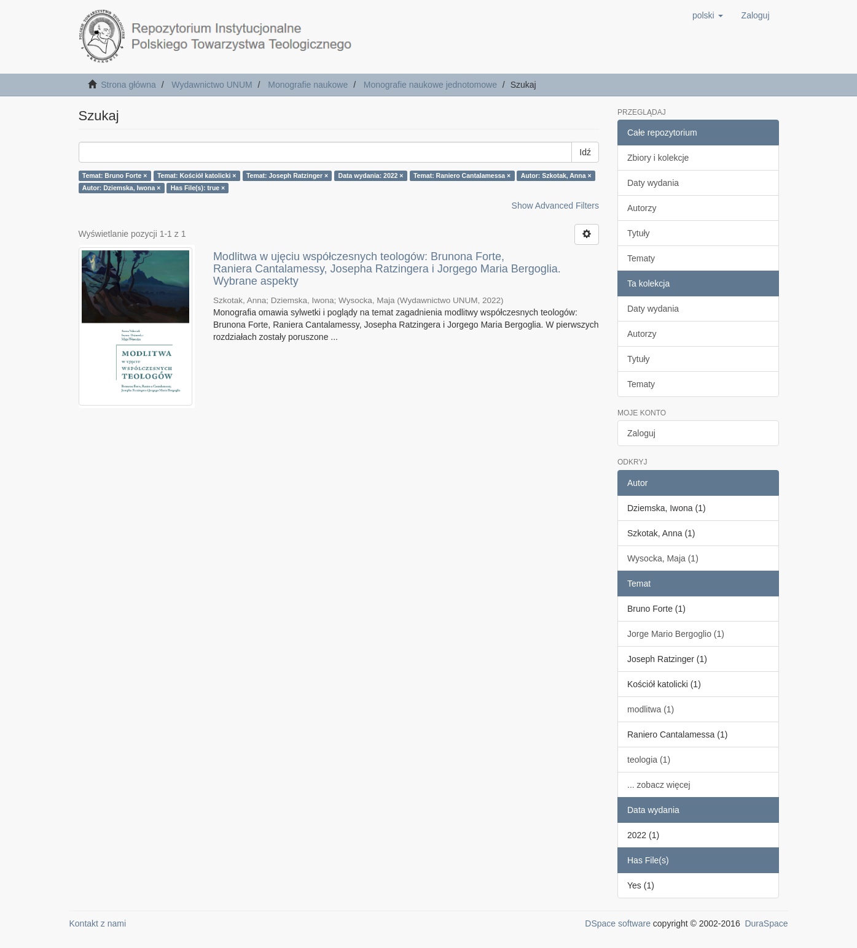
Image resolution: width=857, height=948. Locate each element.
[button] (707, 15)
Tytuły (638, 233)
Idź (585, 152)
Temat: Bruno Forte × (114, 175)
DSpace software (618, 923)
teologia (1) (648, 760)
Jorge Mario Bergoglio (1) (675, 634)
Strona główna (128, 85)
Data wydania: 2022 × (371, 175)
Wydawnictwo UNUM (211, 85)
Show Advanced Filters (555, 205)
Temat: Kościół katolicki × (196, 175)
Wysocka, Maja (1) (663, 558)
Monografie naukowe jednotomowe (430, 85)
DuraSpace (766, 923)
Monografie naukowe (308, 85)
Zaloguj (641, 433)
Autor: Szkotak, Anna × (556, 175)
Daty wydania (653, 183)
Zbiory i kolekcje (658, 158)
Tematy (641, 258)
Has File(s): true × (198, 187)
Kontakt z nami (98, 923)
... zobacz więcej (659, 785)
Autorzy (641, 208)
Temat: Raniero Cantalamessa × (462, 175)
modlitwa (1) (650, 709)
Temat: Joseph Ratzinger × (287, 175)
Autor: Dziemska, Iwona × (121, 187)
